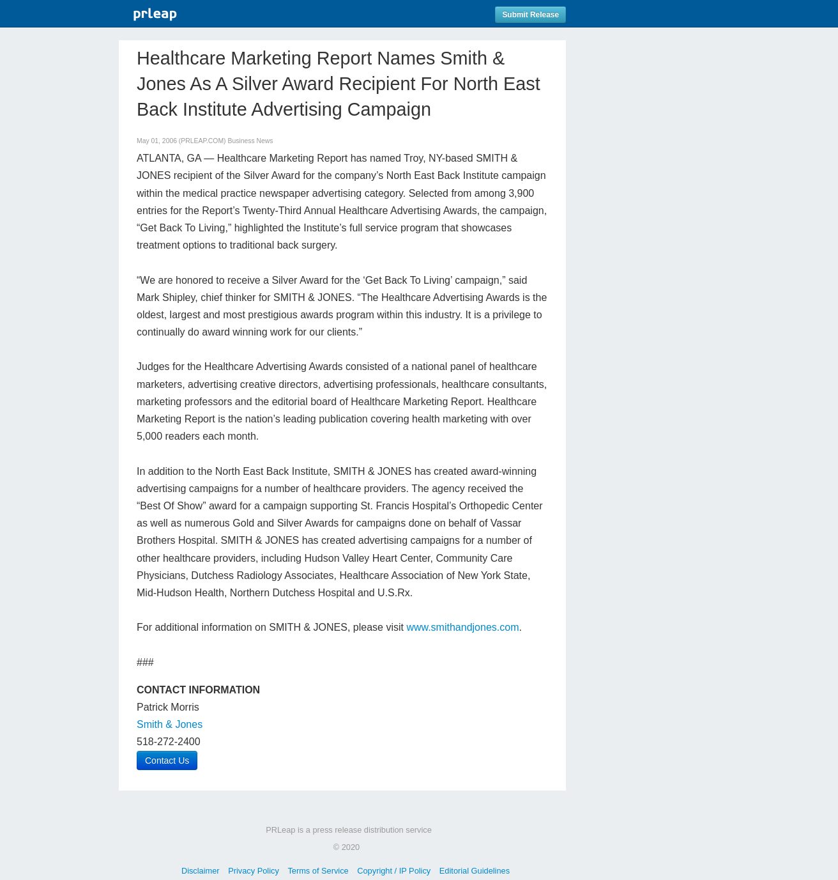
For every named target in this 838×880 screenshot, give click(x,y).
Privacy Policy (253, 871)
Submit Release (530, 14)
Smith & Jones (169, 724)
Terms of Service (317, 871)
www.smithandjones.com (462, 627)
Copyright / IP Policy (393, 871)
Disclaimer (200, 871)
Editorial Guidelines (474, 871)
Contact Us (167, 760)
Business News (250, 140)
